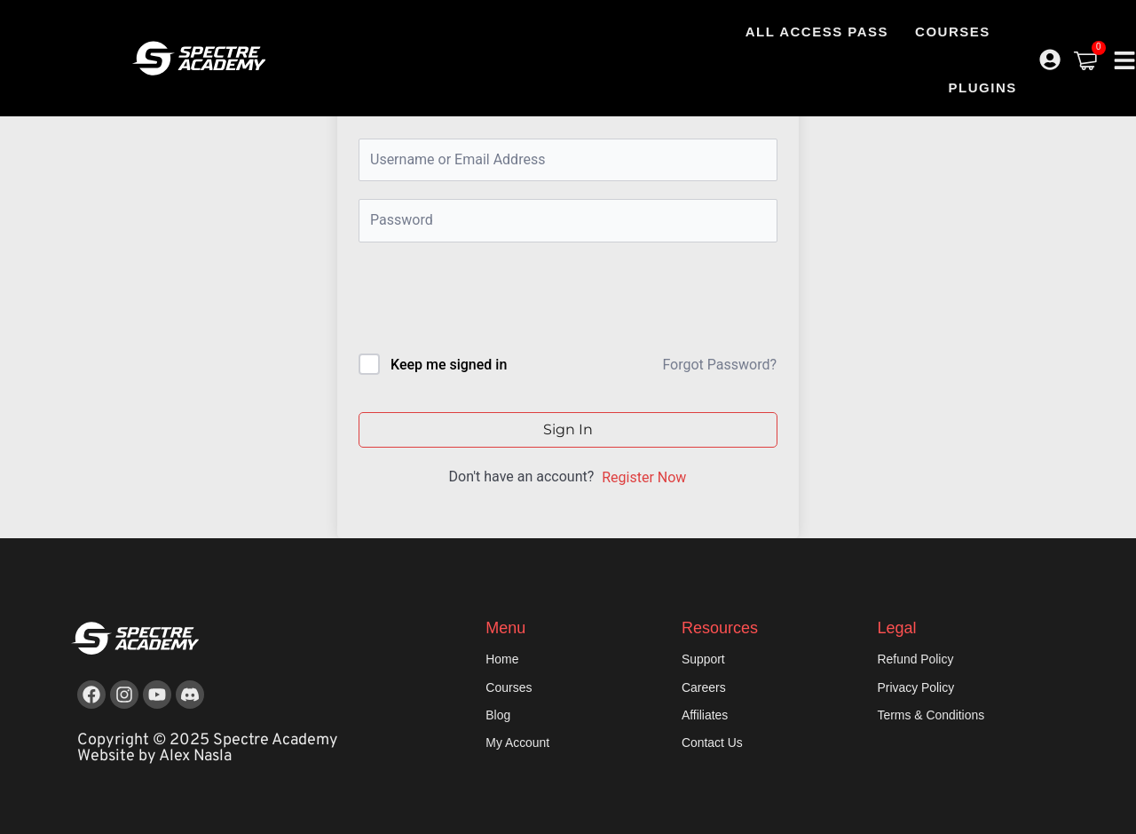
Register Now (644, 477)
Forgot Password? (719, 364)
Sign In (568, 429)
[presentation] (479, 301)
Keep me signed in (448, 364)
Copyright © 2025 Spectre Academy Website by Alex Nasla (207, 748)
